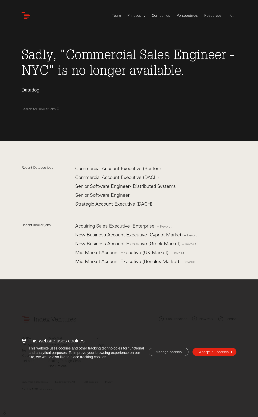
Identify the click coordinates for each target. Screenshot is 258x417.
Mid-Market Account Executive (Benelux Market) (128, 261)
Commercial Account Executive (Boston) (118, 168)
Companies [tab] (161, 15)
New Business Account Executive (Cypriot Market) (129, 235)
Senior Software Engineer (102, 195)
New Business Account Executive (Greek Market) (128, 243)
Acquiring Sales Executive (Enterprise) (116, 226)
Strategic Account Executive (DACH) (113, 204)
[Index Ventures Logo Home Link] (26, 15)
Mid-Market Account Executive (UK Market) (122, 252)
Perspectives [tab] (187, 15)
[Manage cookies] (168, 352)
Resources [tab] (213, 15)
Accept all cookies (214, 352)
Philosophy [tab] (136, 15)
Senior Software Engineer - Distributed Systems (125, 186)
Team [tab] (116, 15)
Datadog (30, 90)
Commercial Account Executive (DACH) (117, 177)
